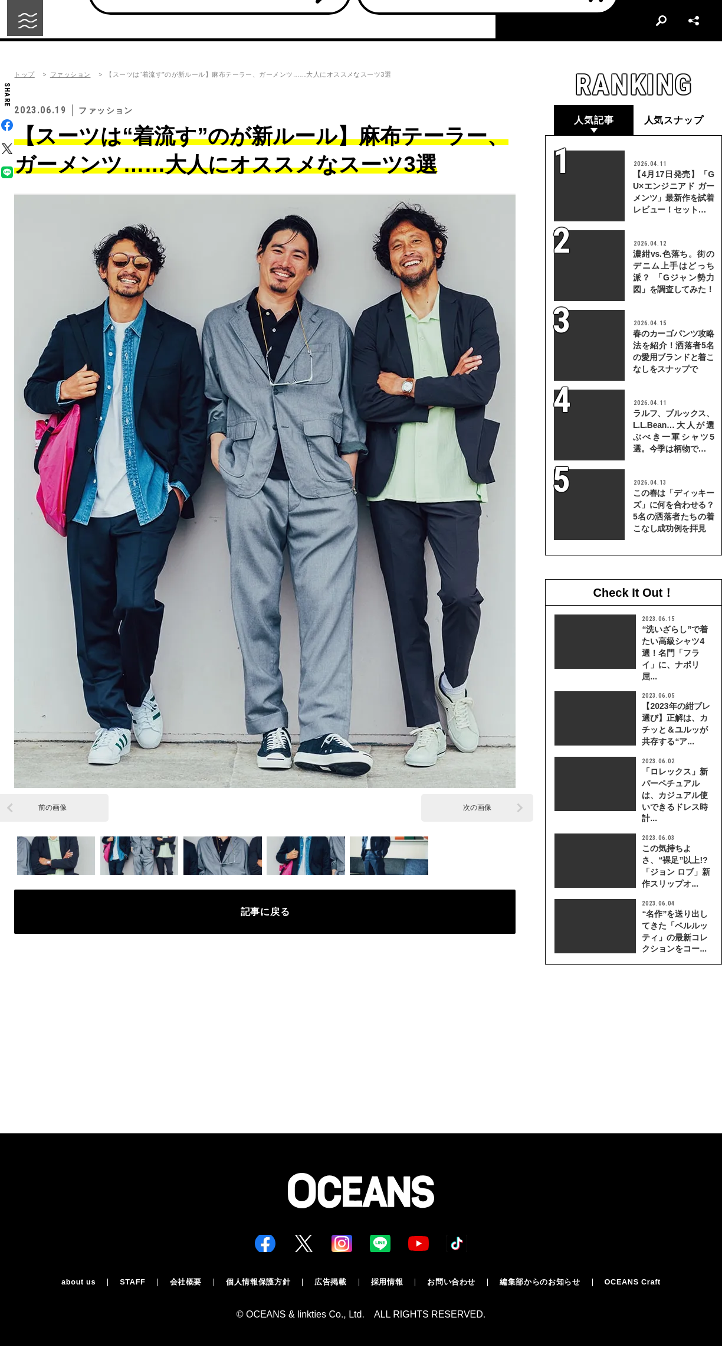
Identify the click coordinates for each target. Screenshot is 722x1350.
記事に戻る (265, 916)
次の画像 (477, 807)
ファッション (70, 74)
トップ (24, 74)
